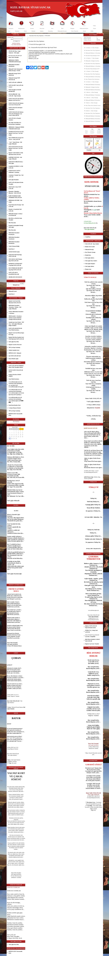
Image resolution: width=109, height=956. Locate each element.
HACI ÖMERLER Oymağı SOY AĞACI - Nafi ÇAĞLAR (16, 138)
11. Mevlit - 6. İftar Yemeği (92, 71)
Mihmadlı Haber (84, 28)
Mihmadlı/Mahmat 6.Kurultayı (93, 100)
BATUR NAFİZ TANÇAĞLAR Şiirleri (16, 371)
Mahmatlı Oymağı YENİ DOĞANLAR (14, 78)
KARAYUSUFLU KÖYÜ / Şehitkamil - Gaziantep (15, 171)
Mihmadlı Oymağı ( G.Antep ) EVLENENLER (15, 214)
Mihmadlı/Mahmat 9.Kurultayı (93, 84)
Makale (33, 31)
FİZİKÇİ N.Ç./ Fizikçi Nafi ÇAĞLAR (91, 631)
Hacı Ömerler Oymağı (90, 252)
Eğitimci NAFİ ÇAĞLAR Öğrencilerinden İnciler (91, 626)
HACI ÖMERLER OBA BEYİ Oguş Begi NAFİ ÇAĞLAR (16, 268)
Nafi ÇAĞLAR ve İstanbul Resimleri (15, 119)
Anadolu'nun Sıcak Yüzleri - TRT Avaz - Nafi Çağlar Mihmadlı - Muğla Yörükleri (16, 324)
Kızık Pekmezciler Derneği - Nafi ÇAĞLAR (16, 205)
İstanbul (9, 622)
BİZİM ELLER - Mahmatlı (15, 353)
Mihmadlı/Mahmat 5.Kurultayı (93, 116)
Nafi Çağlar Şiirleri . (90, 257)
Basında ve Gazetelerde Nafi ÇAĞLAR (15, 210)
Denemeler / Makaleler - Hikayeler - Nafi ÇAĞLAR (15, 192)
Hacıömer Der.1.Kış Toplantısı (93, 113)
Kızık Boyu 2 (12, 249)
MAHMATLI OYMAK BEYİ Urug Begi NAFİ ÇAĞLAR (15, 264)
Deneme (17, 31)
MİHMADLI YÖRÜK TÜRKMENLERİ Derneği (15, 61)
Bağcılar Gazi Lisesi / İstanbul (92, 643)
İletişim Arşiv (88, 269)
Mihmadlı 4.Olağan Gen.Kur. (92, 60)
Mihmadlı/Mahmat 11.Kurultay (93, 66)
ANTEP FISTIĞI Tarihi (14, 251)
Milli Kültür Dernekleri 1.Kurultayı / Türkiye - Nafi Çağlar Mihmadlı (15, 307)
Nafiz (94, 25)
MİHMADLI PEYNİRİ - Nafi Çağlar (15, 201)
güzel (12, 827)
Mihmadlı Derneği (89, 249)
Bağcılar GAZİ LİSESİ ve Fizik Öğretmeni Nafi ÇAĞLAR (16, 153)
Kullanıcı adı (10, 37)
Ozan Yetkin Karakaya (14, 379)
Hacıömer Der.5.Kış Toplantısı (93, 50)
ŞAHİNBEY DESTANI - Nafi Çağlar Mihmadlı (15, 158)
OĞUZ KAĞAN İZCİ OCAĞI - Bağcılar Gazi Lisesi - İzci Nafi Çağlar (16, 148)
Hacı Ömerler (74, 31)
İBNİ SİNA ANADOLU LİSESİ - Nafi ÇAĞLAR (92, 640)
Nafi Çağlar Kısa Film (14, 341)
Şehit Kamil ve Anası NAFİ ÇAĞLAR (15, 187)
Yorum (32, 28)
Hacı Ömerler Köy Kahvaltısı (92, 79)
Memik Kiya (88, 255)
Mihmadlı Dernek (62, 31)
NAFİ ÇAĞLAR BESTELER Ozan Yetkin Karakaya (15, 329)
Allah (8, 897)
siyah (98, 209)
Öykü (25, 31)
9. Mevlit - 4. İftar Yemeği (92, 92)
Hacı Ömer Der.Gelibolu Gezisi (93, 105)
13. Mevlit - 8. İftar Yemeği (92, 47)
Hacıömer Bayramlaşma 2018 (93, 55)
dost (15, 819)
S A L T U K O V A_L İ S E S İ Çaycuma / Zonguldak (92, 635)
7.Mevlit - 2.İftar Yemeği (91, 102)
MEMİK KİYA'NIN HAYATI (15, 277)
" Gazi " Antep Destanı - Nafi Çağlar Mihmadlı (15, 143)
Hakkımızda (21, 28)
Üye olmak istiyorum (16, 44)
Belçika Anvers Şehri (90, 246)
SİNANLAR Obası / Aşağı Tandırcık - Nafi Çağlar (14, 52)
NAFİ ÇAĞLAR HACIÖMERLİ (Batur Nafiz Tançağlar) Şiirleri (16, 366)
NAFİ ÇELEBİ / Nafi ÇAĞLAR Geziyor (16, 86)
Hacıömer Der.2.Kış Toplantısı (93, 108)
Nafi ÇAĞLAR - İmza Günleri (92, 243)
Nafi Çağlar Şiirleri (89, 266)
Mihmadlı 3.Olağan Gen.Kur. (92, 87)
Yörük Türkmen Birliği (14, 246)
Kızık (84, 31)
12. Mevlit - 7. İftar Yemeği (92, 58)
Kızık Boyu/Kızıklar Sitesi (15, 405)
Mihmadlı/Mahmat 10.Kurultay (93, 76)
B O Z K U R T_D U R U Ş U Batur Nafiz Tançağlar (15, 56)
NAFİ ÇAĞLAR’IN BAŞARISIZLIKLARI (14, 273)
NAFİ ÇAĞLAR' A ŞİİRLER (15, 82)
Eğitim (41, 31)
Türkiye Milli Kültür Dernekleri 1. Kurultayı (16, 312)
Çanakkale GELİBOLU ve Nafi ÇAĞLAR (16, 167)
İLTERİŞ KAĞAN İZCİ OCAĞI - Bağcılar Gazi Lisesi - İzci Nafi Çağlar (16, 133)
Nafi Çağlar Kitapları (90, 263)
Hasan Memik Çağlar (13, 358)
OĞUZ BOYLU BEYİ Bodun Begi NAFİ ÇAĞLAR (15, 260)
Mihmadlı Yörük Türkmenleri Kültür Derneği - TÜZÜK (15, 69)
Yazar (94, 28)
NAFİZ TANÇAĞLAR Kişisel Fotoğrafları (15, 108)
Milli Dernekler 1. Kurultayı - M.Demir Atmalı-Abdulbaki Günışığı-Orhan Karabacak (15, 317)
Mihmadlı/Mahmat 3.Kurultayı (93, 121)
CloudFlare (87, 236)
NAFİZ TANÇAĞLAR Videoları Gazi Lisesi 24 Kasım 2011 (16, 104)
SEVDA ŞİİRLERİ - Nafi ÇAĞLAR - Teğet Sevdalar (15, 95)
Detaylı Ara (16, 285)
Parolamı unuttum (16, 43)
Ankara (20, 645)
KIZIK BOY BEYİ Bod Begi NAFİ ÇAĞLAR (15, 255)
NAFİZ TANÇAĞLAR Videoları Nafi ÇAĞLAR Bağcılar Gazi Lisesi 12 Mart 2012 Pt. (16, 113)
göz (12, 813)
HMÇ (92, 31)
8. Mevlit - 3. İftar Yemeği (92, 97)
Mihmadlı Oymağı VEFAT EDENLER (15, 74)
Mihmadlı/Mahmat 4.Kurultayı (93, 118)
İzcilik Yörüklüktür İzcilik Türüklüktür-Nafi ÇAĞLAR (15, 196)
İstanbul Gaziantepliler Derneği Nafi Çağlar (16, 226)
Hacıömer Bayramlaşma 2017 (93, 68)
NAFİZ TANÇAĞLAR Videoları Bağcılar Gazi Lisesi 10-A (16, 99)
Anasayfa (11, 28)
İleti (62, 28)
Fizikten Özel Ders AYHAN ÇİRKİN (15, 375)
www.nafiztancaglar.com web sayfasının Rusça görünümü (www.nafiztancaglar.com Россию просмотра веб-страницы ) (16, 392)
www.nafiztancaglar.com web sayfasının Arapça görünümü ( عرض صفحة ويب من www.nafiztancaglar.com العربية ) (16, 384)
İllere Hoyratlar (12, 222)
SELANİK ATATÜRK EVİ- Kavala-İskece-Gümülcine (15, 123)
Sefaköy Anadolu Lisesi (14, 350)
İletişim (72, 28)
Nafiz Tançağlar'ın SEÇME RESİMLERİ (15, 90)
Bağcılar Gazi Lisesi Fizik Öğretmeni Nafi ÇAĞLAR (15, 301)
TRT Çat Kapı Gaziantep (14, 347)
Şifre (12, 39)
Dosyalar (42, 28)
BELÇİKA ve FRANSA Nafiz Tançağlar (15, 219)
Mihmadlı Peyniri (13, 291)
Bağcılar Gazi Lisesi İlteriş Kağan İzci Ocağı (16, 333)
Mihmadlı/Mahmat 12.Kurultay (93, 53)
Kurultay (50, 31)
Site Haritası (16, 421)
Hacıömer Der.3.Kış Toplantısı (93, 74)
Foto (52, 28)
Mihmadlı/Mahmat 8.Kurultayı (93, 89)
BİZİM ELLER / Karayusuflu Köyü (15, 414)
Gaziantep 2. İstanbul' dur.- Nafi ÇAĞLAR (16, 176)
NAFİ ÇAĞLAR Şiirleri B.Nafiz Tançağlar (16, 183)
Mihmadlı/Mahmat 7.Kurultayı (93, 95)
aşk (12, 680)
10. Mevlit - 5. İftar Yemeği (92, 81)
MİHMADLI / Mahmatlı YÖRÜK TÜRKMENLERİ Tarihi (16, 128)
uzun (93, 660)
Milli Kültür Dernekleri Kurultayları (14, 65)
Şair (9, 31)
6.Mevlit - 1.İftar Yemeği (91, 110)
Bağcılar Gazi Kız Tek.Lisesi (15, 344)
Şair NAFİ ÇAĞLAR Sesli (15, 355)
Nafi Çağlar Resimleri (14, 179)
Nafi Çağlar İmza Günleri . (91, 260)
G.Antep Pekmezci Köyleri (15, 408)
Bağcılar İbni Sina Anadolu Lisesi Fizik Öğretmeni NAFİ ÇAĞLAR (16, 338)
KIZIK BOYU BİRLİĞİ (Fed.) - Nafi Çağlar (16, 162)
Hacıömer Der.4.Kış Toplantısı (93, 63)
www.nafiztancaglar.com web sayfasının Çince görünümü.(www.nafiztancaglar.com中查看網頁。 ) (16, 400)
